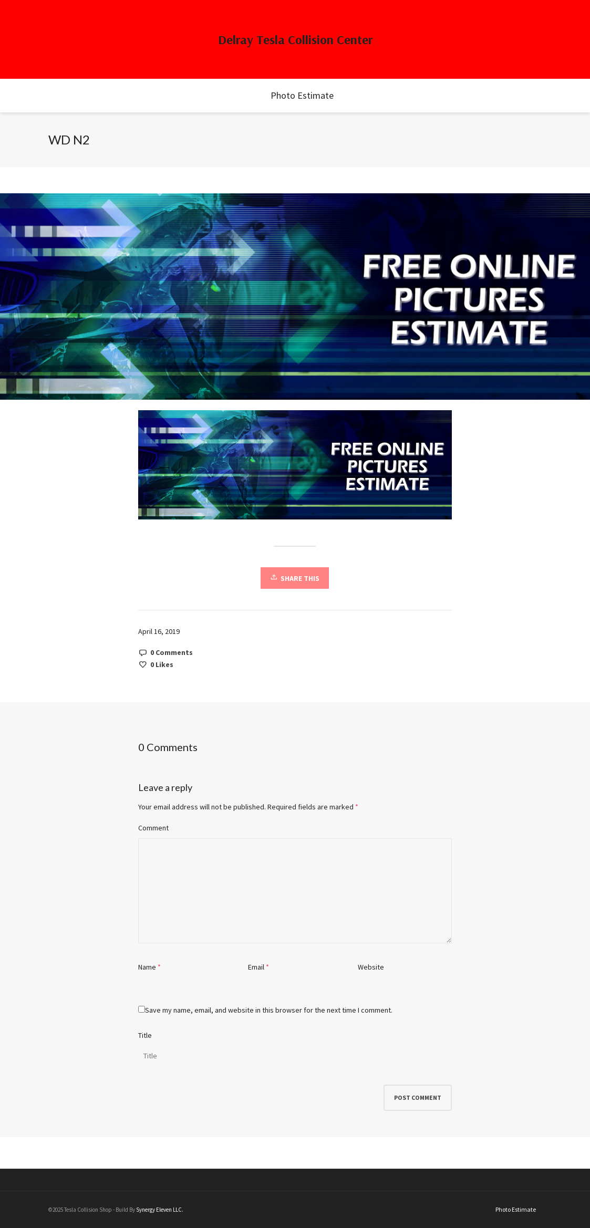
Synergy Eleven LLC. (159, 1209)
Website (371, 967)
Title (145, 1035)
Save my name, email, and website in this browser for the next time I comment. (268, 1010)
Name (147, 967)
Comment (153, 827)
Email (256, 967)
